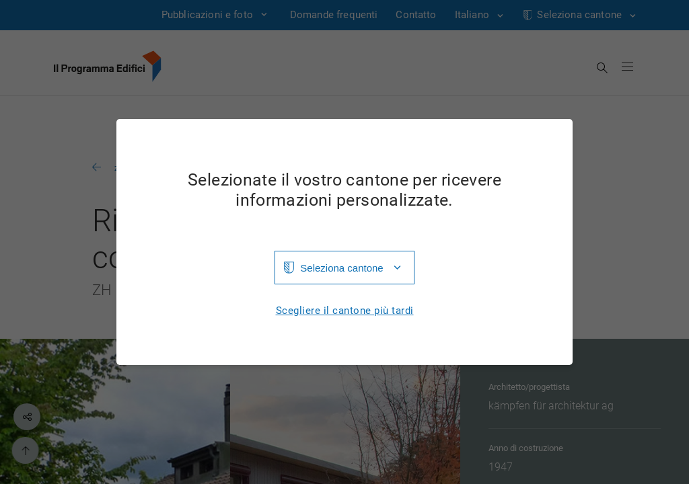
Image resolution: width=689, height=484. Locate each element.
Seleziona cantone (341, 268)
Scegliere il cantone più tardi (345, 311)
